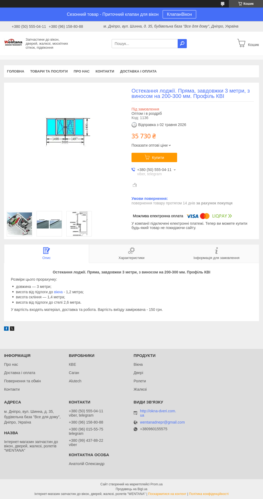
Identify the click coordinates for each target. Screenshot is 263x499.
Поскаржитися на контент (167, 494)
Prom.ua (157, 484)
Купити (158, 157)
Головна (15, 71)
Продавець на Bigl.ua (131, 489)
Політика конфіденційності (209, 494)
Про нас (81, 71)
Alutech (75, 381)
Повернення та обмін (22, 381)
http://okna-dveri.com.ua (158, 413)
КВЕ (72, 364)
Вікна (138, 364)
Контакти (105, 71)
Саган (74, 373)
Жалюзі (140, 389)
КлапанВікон (179, 14)
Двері (138, 373)
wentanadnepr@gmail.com (162, 422)
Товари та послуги (49, 71)
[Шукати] (182, 43)
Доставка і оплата (138, 71)
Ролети (140, 381)
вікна (58, 292)
